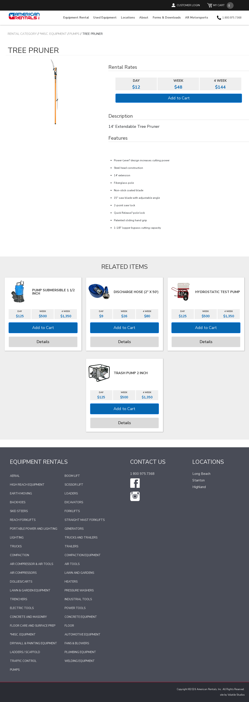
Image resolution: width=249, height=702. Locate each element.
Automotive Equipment (82, 635)
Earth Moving (21, 494)
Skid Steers (19, 511)
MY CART (219, 5)
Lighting (17, 538)
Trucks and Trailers (81, 538)
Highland (199, 487)
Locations (128, 18)
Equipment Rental (76, 18)
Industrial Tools (78, 599)
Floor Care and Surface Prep (32, 626)
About (143, 18)
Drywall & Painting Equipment (33, 643)
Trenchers (18, 599)
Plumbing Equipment (80, 652)
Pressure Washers (79, 590)
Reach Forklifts (22, 520)
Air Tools (72, 564)
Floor (69, 626)
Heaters (71, 582)
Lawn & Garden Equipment (30, 590)
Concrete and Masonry (28, 617)
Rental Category (22, 34)
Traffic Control (23, 661)
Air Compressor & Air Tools (31, 564)
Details (43, 341)
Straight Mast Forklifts (85, 520)
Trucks (16, 546)
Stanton (198, 480)
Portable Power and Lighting (33, 529)
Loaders (71, 494)
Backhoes (17, 502)
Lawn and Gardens (79, 573)
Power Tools (75, 608)
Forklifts (72, 511)
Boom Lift (72, 476)
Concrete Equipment (81, 617)
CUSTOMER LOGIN (188, 5)
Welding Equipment (80, 661)
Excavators (74, 502)
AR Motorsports (196, 18)
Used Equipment (105, 18)
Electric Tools (22, 608)
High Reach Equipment (27, 485)
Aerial (15, 476)
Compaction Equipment (83, 555)
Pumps (74, 34)
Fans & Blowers (77, 643)
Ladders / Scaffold (25, 652)
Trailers (71, 546)
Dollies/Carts (21, 582)
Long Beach (201, 474)
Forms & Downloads (167, 18)
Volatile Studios (236, 694)
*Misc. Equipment (53, 34)
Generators (74, 529)
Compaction (19, 555)
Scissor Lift (74, 485)
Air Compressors (23, 573)
